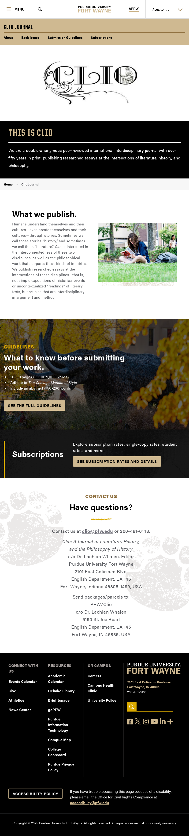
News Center (19, 709)
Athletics (16, 700)
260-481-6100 (137, 691)
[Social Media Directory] (170, 721)
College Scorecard (57, 751)
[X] (138, 721)
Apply (134, 9)
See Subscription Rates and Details (117, 461)
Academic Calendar (57, 678)
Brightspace (59, 700)
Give (12, 690)
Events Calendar (22, 681)
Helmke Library (61, 690)
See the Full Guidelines (34, 405)
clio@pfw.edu (97, 530)
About (8, 37)
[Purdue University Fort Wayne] (94, 9)
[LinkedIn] (163, 721)
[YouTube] (154, 721)
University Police (102, 700)
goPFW (54, 709)
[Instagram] (146, 721)
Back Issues (30, 37)
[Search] (131, 707)
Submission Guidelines (65, 37)
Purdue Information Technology (58, 724)
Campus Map (59, 739)
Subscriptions (101, 37)
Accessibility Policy (35, 793)
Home (8, 184)
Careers (94, 675)
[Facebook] (130, 721)
